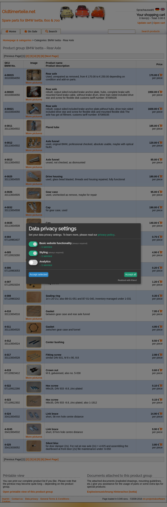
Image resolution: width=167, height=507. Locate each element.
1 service (45, 247)
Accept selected (38, 274)
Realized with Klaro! (127, 280)
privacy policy (106, 234)
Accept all (130, 274)
